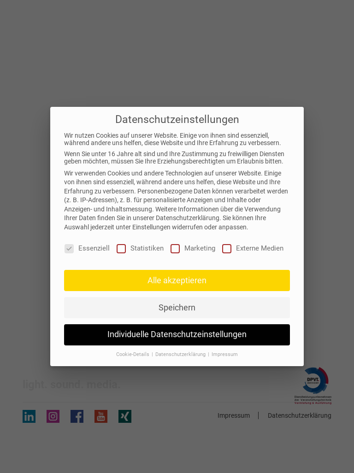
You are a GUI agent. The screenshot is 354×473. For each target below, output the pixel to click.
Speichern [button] (177, 307)
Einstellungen (151, 227)
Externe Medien (252, 248)
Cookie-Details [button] (133, 354)
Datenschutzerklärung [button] (181, 354)
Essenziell (87, 248)
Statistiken (140, 248)
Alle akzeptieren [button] (177, 280)
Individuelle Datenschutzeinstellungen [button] (177, 334)
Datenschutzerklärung (187, 218)
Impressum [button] (225, 354)
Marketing (193, 248)
